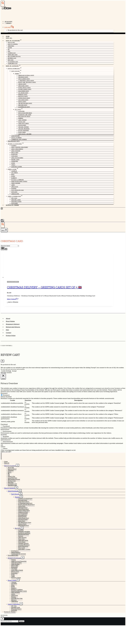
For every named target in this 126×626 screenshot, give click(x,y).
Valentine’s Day (13, 63)
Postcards (14, 203)
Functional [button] (4, 424)
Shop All (9, 38)
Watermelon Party (24, 107)
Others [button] (3, 447)
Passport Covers (16, 166)
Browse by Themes (12, 205)
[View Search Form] (3, 4)
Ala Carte (17, 528)
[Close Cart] (2, 360)
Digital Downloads (13, 491)
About (8, 318)
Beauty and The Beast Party (27, 82)
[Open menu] (4, 230)
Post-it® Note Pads (17, 190)
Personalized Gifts (14, 141)
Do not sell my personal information (12, 369)
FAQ (7, 330)
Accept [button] (14, 371)
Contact (8, 333)
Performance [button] (5, 429)
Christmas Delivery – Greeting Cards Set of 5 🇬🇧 (44, 287)
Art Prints (14, 172)
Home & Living (12, 580)
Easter (10, 47)
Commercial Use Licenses (19, 139)
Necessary (6, 395)
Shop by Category (9, 488)
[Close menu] (1, 456)
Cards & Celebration (13, 604)
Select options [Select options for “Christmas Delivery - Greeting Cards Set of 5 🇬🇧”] (13, 299)
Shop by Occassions (10, 465)
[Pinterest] (8, 9)
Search (22, 621)
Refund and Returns (13, 327)
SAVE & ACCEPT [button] (6, 452)
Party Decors (15, 494)
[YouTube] (10, 9)
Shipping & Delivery (13, 324)
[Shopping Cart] (2, 220)
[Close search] (2, 618)
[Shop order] (10, 246)
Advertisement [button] (6, 440)
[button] (12, 302)
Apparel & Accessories (14, 558)
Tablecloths (15, 193)
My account (8, 21)
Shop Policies (10, 321)
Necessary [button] (4, 393)
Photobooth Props (24, 116)
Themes (17, 497)
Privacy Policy (10, 335)
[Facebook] (5, 9)
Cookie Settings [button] (6, 371)
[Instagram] (3, 9)
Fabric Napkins (15, 183)
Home (8, 36)
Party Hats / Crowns (24, 134)
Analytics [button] (4, 435)
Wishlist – (8, 23)
